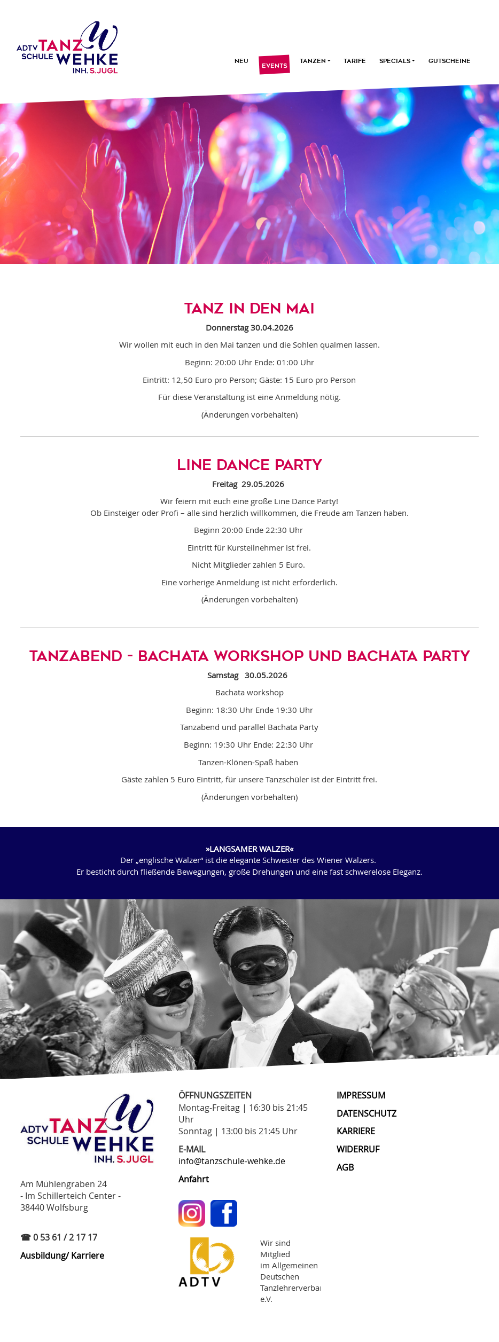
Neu (241, 61)
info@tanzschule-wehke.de (231, 1161)
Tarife (355, 61)
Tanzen (315, 61)
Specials (397, 61)
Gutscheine (449, 61)
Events (274, 66)
